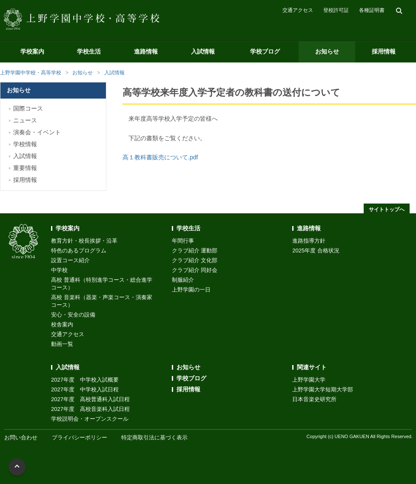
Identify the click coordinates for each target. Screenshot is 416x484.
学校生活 (89, 51)
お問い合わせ (20, 437)
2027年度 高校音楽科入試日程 (90, 409)
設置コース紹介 (70, 260)
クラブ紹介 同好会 (195, 270)
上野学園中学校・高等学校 (30, 73)
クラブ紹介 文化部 (195, 260)
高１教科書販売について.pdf (160, 157)
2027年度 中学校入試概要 (85, 379)
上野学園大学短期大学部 (322, 389)
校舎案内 (62, 324)
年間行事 (183, 241)
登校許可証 (336, 10)
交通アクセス (297, 10)
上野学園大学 (308, 379)
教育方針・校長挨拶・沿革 (84, 241)
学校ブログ (265, 51)
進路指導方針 (308, 241)
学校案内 (32, 51)
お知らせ (327, 51)
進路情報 (146, 51)
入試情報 (203, 51)
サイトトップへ (387, 209)
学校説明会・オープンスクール (89, 419)
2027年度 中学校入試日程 (85, 389)
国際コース (28, 108)
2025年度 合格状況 (315, 250)
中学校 (59, 270)
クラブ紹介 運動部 (195, 250)
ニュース (25, 120)
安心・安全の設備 (73, 314)
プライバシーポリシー (79, 437)
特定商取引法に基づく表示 (154, 437)
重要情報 (25, 167)
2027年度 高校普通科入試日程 (90, 399)
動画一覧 (62, 344)
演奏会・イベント (37, 132)
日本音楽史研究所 (314, 399)
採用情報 (384, 51)
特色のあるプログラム (78, 250)
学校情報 (25, 144)
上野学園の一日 (191, 289)
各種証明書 (372, 10)
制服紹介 (183, 280)
